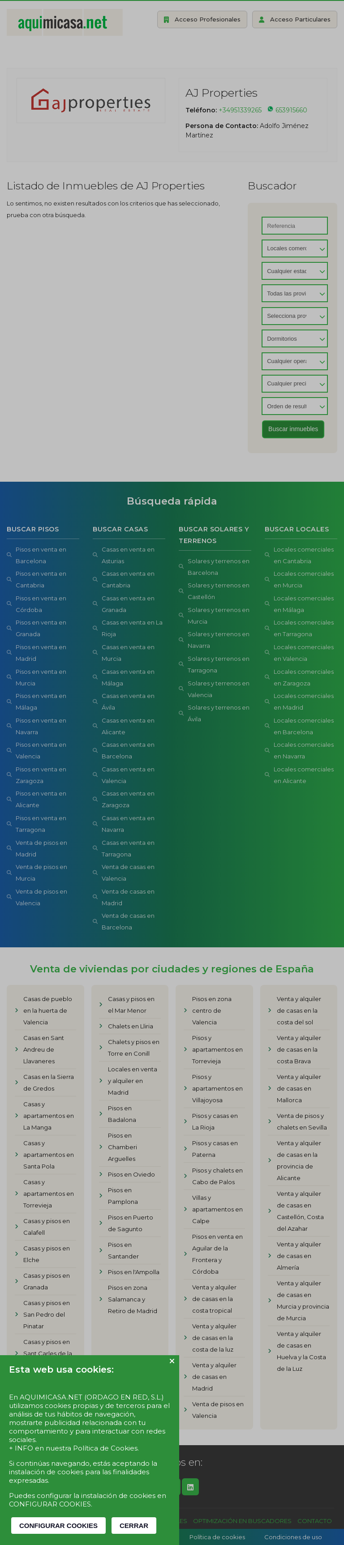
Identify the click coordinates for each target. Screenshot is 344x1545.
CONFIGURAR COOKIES (58, 1525)
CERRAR (134, 1525)
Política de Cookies (105, 1448)
